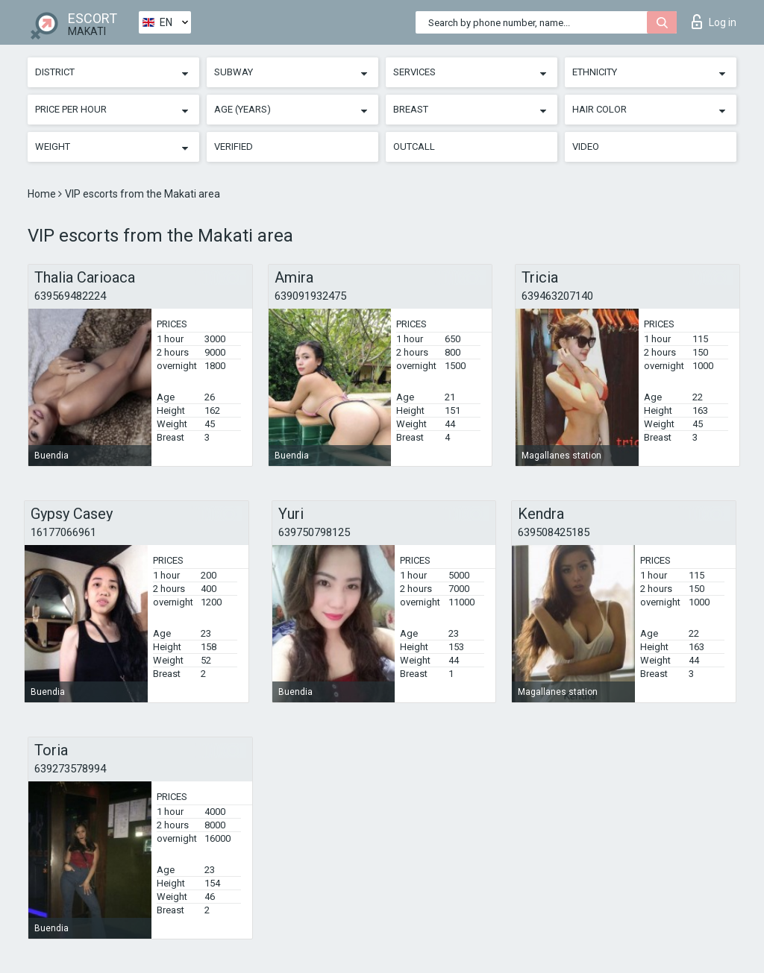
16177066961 (63, 532)
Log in (714, 21)
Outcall (414, 146)
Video (585, 146)
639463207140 (557, 296)
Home (43, 194)
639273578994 (70, 768)
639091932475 (310, 296)
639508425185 (553, 532)
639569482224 (70, 296)
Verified (233, 146)
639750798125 (314, 532)
